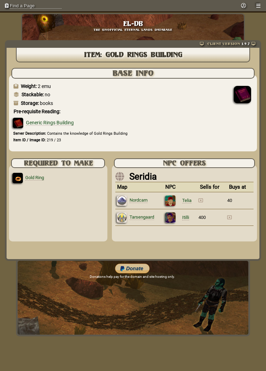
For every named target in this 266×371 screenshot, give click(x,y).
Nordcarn (139, 200)
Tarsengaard (142, 217)
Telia (187, 200)
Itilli (185, 217)
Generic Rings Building (50, 122)
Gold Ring (34, 177)
